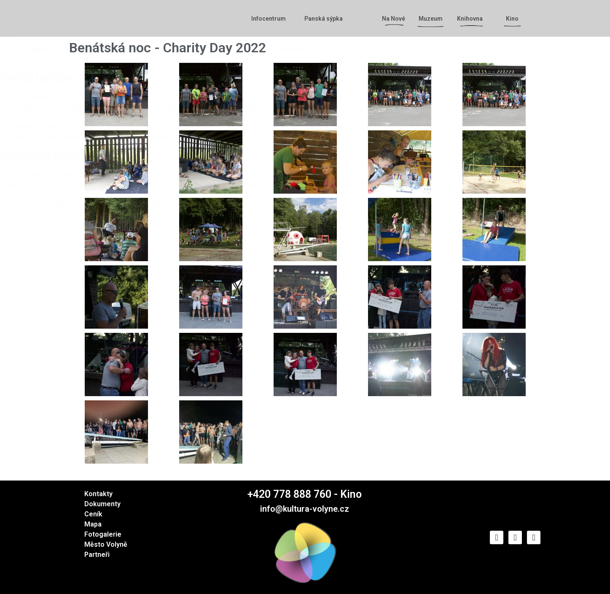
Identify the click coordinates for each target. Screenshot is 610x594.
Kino (514, 18)
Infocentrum (270, 18)
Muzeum (431, 18)
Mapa (93, 524)
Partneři (97, 555)
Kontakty (98, 494)
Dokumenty (102, 504)
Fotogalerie (102, 534)
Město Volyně (105, 544)
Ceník (93, 514)
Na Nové (395, 18)
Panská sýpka (323, 18)
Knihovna (472, 18)
